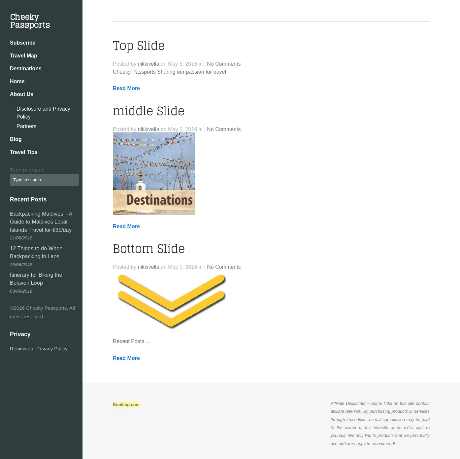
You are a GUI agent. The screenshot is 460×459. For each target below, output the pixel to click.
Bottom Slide (149, 248)
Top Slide (139, 45)
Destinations (26, 68)
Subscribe (22, 43)
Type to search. (28, 170)
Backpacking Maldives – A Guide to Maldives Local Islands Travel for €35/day (41, 222)
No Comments (224, 64)
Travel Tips (23, 152)
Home (17, 81)
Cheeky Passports (30, 21)
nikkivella (148, 64)
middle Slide (149, 111)
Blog (16, 139)
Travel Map (23, 55)
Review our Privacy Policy (38, 348)
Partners (26, 126)
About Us (21, 94)
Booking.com (126, 404)
